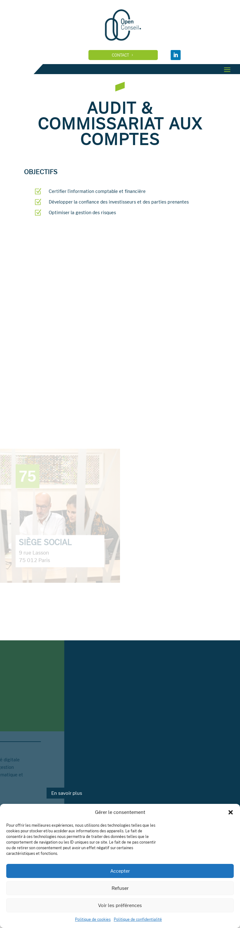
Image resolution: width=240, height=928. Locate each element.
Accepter (120, 871)
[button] (231, 812)
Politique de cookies (93, 919)
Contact (133, 55)
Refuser (120, 888)
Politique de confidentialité (138, 919)
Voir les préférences (120, 905)
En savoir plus (66, 793)
